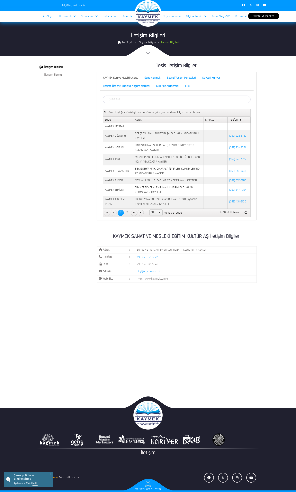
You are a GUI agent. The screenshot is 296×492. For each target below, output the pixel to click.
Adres (138, 119)
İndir (35, 483)
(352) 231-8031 (237, 147)
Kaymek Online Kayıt (263, 16)
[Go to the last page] (141, 213)
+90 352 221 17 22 (147, 257)
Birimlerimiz (89, 16)
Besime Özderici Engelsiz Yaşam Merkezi (126, 86)
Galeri (127, 16)
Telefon (235, 120)
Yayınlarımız (172, 16)
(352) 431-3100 (237, 201)
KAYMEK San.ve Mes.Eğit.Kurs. (120, 78)
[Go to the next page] (134, 213)
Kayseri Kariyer (211, 78)
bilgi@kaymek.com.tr (149, 271)
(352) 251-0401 (237, 171)
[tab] (62, 67)
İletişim (148, 453)
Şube (108, 119)
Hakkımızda (67, 16)
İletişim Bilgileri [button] (51, 67)
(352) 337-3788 (237, 180)
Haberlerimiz (110, 16)
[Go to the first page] (107, 213)
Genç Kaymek (152, 78)
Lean (55, 477)
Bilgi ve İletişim (196, 16)
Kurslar (241, 16)
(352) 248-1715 (237, 159)
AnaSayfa (48, 16)
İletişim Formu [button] (51, 75)
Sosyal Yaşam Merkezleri (181, 78)
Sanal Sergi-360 (220, 16)
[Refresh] (246, 213)
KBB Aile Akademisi (167, 86)
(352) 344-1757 (237, 190)
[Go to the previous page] (114, 213)
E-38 (187, 86)
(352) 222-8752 (237, 136)
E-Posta (209, 119)
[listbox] (156, 212)
